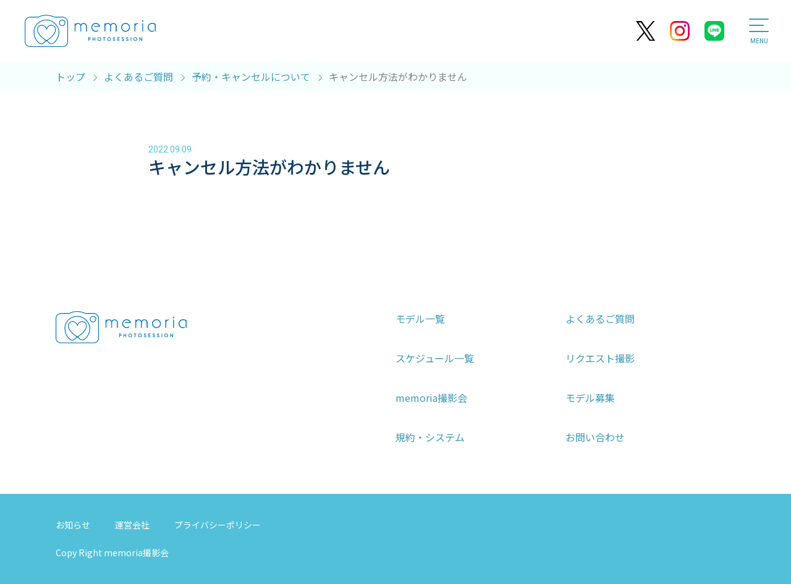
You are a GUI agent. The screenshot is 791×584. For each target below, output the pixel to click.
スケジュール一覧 (435, 358)
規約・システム (430, 437)
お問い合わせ (595, 437)
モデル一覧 (420, 318)
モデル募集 (590, 397)
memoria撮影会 (431, 397)
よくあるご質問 (600, 318)
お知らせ (73, 525)
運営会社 (132, 525)
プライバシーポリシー (217, 525)
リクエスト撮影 (600, 358)
